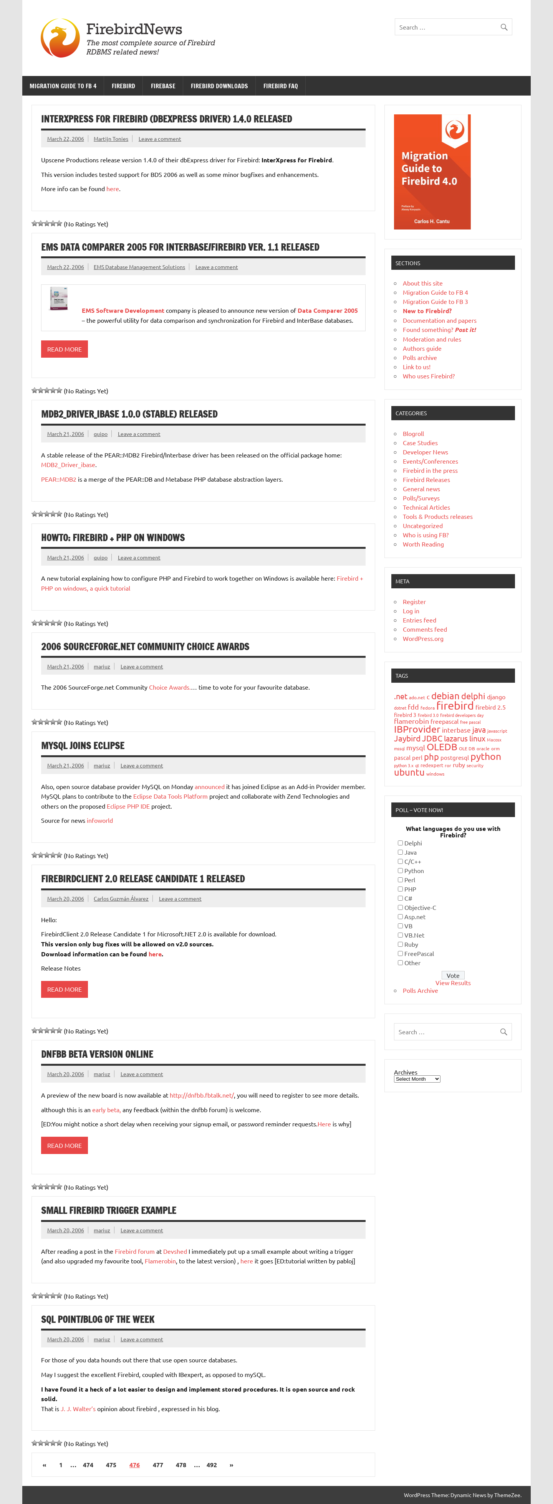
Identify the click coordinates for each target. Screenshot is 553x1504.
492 (212, 1465)
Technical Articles (426, 507)
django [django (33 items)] (496, 696)
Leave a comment (160, 138)
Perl (409, 879)
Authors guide (422, 348)
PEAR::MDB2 (58, 479)
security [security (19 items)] (475, 765)
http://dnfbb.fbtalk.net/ (202, 1095)
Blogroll (413, 433)
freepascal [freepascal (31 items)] (444, 721)
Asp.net (415, 916)
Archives (405, 1072)
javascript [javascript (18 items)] (497, 731)
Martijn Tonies (111, 138)
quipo (101, 433)
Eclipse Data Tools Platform (170, 796)
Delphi (413, 843)
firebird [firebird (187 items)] (455, 705)
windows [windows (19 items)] (435, 774)
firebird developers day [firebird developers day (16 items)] (461, 715)
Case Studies (420, 442)
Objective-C (420, 907)
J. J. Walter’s (78, 1408)
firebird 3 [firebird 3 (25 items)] (405, 714)
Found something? (439, 329)
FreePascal (419, 953)
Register (414, 601)
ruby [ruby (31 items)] (459, 764)
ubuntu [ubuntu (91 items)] (409, 772)
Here (325, 1124)
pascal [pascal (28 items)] (402, 757)
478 (181, 1465)
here (112, 188)
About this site (423, 283)
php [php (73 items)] (431, 756)
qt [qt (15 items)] (417, 765)
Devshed (175, 1251)
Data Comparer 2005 (328, 310)
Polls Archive (420, 990)
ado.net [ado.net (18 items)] (417, 697)
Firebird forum (135, 1251)
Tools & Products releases (438, 516)
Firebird (123, 86)
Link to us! (416, 366)
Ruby (411, 944)
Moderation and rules (432, 339)
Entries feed (419, 620)
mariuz (102, 666)
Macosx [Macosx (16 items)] (494, 739)
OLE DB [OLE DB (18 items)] (467, 748)
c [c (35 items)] (428, 696)
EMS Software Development (123, 310)
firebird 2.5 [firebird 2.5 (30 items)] (490, 707)
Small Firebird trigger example (108, 1210)
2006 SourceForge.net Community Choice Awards (145, 646)
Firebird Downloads (219, 86)
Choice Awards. (170, 687)
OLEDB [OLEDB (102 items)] (442, 747)
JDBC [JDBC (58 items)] (432, 738)
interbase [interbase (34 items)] (456, 730)
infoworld (100, 820)
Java (410, 852)
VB (408, 925)
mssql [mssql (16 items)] (399, 748)
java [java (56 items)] (479, 729)
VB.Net (414, 935)
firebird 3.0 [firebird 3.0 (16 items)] (428, 715)
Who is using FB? (426, 534)
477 (158, 1465)
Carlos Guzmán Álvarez (121, 898)
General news (421, 488)
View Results (453, 982)
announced (210, 786)
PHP (410, 889)
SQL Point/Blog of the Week (97, 1319)
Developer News (425, 452)
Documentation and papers (440, 320)
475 (111, 1465)
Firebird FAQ (280, 86)
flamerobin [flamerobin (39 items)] (411, 721)
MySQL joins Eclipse (82, 745)
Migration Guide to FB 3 (435, 301)
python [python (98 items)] (485, 756)
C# (408, 898)
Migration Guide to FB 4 (63, 86)
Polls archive (420, 357)
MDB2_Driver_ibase (68, 464)
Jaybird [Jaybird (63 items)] (407, 738)
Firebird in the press (430, 470)
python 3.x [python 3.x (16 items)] (404, 765)
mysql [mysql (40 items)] (415, 747)
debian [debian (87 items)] (445, 695)
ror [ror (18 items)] (448, 765)
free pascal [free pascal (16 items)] (470, 722)
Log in (411, 610)
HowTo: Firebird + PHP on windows (113, 537)
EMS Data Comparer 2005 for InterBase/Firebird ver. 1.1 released (180, 247)
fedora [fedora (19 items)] (428, 708)
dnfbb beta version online (97, 1054)
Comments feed (425, 629)
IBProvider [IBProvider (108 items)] (417, 729)
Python (414, 870)
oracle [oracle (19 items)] (483, 748)
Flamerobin (160, 1261)
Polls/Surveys (421, 498)
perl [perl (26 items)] (417, 757)
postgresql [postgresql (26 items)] (454, 757)
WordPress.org (423, 638)
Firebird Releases (426, 479)
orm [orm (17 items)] (495, 748)
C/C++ (412, 861)
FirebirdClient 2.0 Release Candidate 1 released (143, 878)
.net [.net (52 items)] (400, 696)
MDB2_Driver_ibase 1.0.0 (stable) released (129, 414)
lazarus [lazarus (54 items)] (456, 738)
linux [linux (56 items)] (477, 738)
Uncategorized (423, 525)
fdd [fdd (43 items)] (413, 707)
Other (412, 962)
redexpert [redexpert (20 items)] (432, 765)
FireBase (163, 86)
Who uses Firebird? (429, 376)
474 (88, 1465)
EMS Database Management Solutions (139, 266)
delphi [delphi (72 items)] (473, 696)
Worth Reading (423, 544)
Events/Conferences (430, 461)
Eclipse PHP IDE (128, 806)
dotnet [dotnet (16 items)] (400, 708)
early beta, (106, 1109)
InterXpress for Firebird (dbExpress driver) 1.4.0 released (166, 118)
